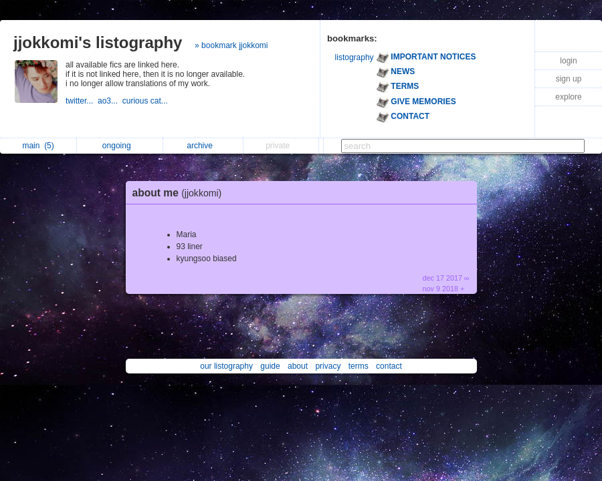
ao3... (110, 101)
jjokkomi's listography (97, 42)
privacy (327, 366)
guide (270, 366)
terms (358, 366)
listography (354, 57)
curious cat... (146, 101)
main (38, 145)
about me (180, 192)
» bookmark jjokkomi (231, 45)
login (568, 60)
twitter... (82, 101)
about (298, 366)
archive (203, 145)
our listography (226, 366)
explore (568, 97)
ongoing (120, 145)
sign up (569, 79)
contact (389, 366)
